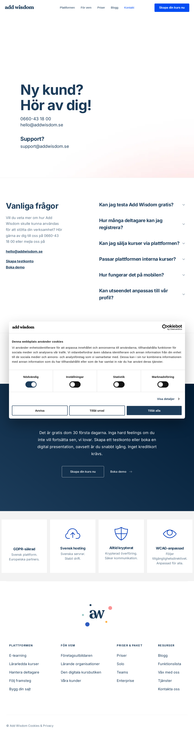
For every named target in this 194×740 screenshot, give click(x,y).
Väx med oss (169, 672)
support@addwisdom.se (44, 146)
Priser (122, 655)
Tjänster (165, 681)
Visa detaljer (165, 398)
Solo (120, 664)
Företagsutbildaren (77, 655)
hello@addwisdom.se (41, 124)
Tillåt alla (154, 410)
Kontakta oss (169, 689)
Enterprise (125, 681)
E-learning (17, 655)
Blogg (163, 655)
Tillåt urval (97, 410)
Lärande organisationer (80, 664)
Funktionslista (169, 664)
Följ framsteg (20, 681)
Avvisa (40, 410)
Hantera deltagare (24, 672)
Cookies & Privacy (40, 726)
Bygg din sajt (20, 689)
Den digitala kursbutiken (81, 672)
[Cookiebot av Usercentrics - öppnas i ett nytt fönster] (165, 327)
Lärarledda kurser (24, 664)
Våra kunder (71, 681)
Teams (122, 672)
